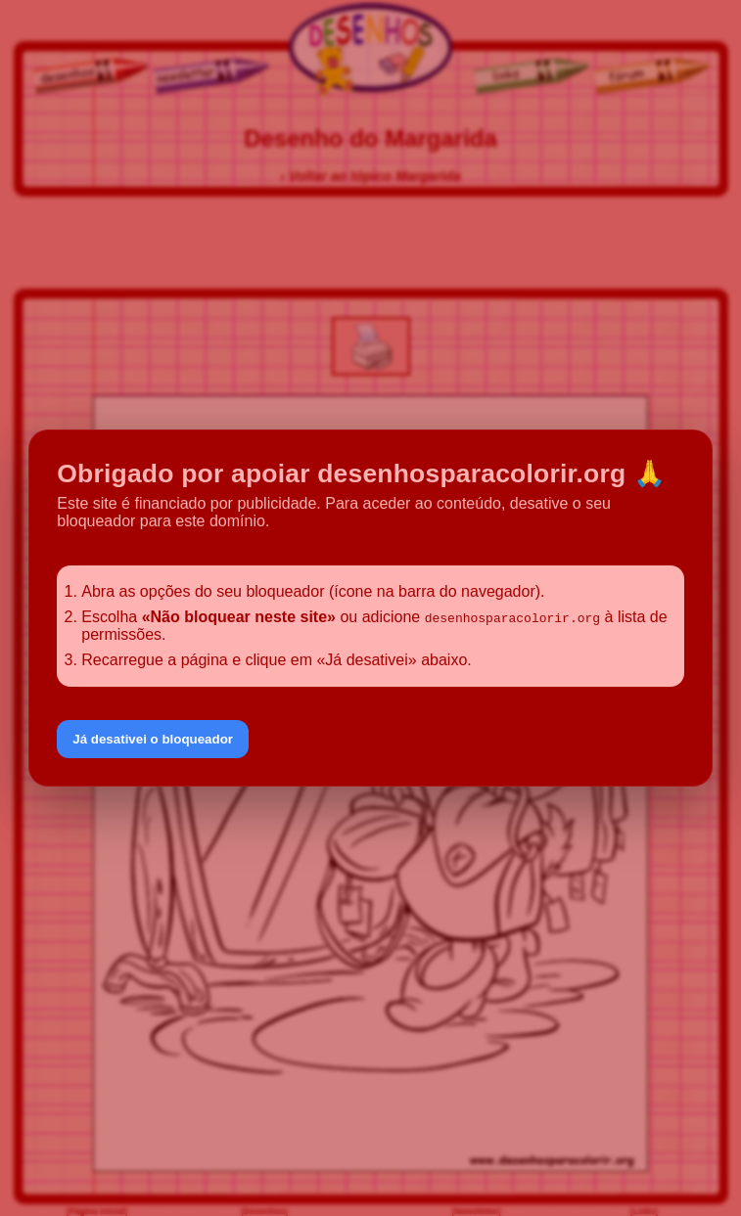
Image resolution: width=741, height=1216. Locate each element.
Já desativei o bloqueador (152, 739)
